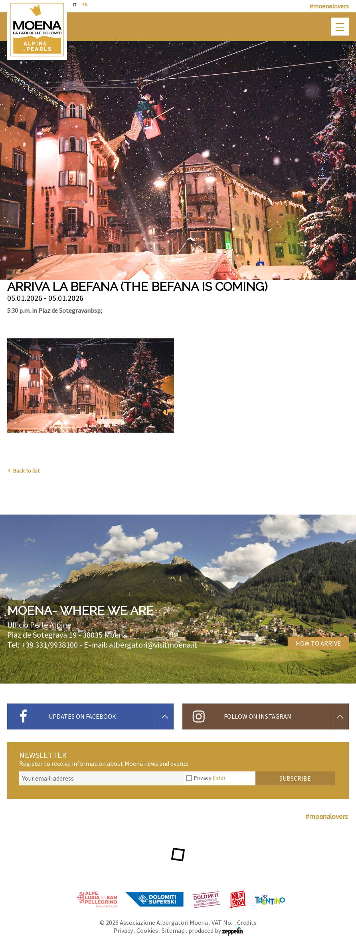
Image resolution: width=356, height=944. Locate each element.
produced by (215, 930)
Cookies (147, 930)
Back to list (23, 470)
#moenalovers (329, 6)
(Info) (219, 777)
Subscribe (295, 778)
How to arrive (318, 643)
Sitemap (173, 930)
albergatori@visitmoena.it (153, 645)
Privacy (209, 777)
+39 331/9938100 (49, 645)
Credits (247, 922)
